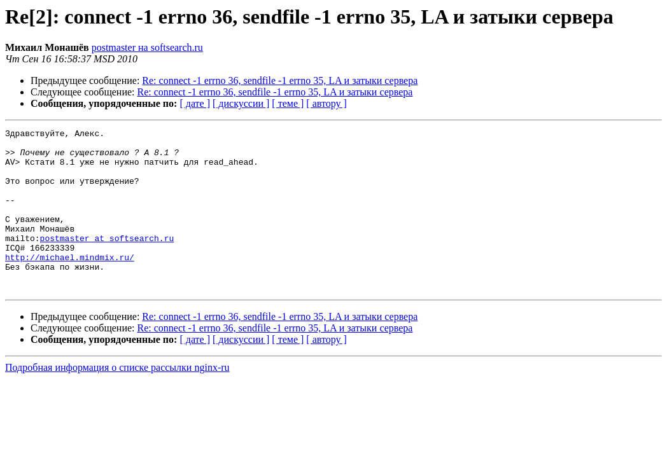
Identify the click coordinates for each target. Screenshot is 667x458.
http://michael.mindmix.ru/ (69, 283)
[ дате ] (194, 103)
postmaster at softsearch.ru (107, 261)
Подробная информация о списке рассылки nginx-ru (117, 399)
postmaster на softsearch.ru (147, 47)
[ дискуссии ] (241, 103)
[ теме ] (288, 103)
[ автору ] (326, 103)
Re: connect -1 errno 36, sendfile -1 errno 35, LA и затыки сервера (280, 80)
